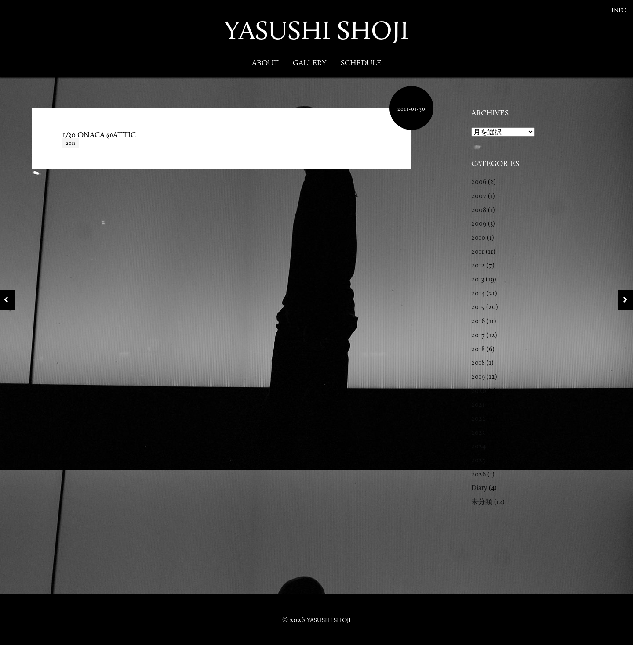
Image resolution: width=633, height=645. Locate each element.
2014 (478, 293)
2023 (478, 432)
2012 (478, 265)
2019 (478, 376)
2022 (478, 418)
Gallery (310, 63)
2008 (478, 209)
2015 (477, 307)
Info (618, 10)
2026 (478, 474)
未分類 (481, 501)
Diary (479, 487)
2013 (477, 279)
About (265, 63)
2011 (70, 143)
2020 (478, 390)
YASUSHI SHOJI (316, 30)
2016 (478, 321)
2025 (478, 460)
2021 (478, 404)
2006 (478, 181)
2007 (478, 195)
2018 (478, 349)
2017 (478, 335)
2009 (478, 223)
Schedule (361, 63)
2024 (478, 446)
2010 (478, 237)
